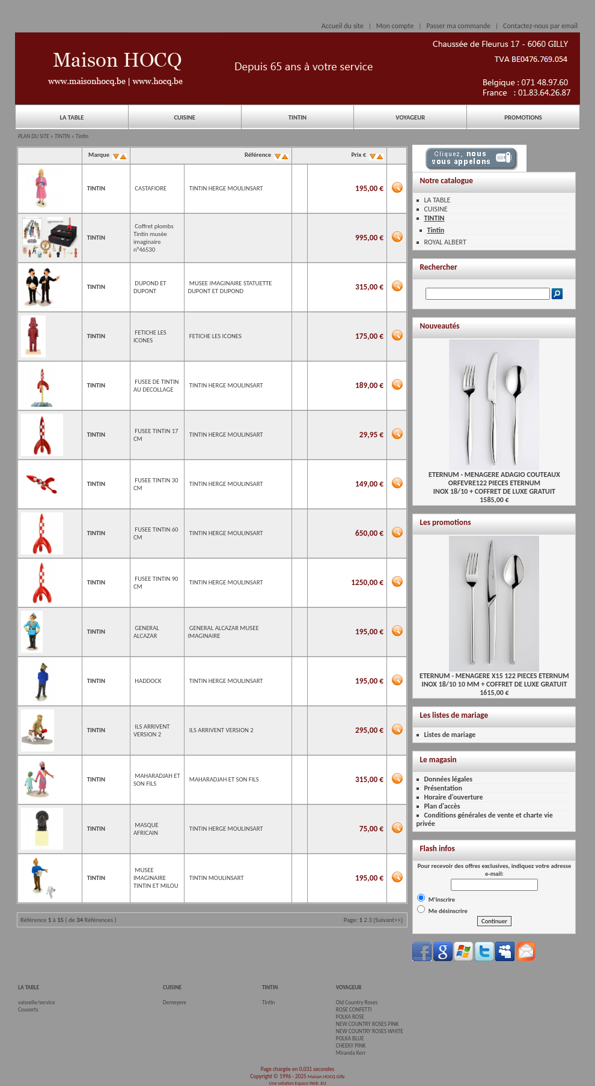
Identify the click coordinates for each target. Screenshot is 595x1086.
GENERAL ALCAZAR (146, 632)
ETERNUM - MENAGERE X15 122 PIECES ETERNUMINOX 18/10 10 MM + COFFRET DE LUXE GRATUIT (494, 676)
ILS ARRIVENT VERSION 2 (151, 730)
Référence (265, 155)
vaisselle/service (36, 1002)
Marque (107, 155)
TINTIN (297, 117)
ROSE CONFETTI (354, 1009)
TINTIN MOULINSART (216, 878)
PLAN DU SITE (33, 136)
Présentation (443, 788)
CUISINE (184, 117)
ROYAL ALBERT (445, 242)
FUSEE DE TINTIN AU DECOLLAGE (156, 385)
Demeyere (174, 1002)
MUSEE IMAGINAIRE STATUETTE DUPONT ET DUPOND (230, 287)
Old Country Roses (356, 1002)
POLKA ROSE (350, 1017)
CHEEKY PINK (350, 1045)
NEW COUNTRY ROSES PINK (367, 1024)
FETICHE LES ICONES (149, 336)
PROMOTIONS (523, 117)
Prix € (366, 155)
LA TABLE (72, 117)
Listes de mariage (449, 734)
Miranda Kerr (351, 1053)
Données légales (448, 779)
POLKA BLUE (350, 1038)
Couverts (28, 1009)
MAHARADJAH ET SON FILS (224, 779)
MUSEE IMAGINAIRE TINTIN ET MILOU (155, 878)
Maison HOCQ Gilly (326, 1076)
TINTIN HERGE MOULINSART (226, 188)
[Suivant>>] (388, 920)
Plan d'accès (442, 806)
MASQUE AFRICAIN (146, 829)
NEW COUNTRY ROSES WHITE (369, 1031)
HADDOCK (148, 681)
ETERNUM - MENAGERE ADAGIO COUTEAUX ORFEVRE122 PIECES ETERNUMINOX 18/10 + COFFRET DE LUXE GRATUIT (494, 480)
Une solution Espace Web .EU (297, 1083)
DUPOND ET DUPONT (149, 287)
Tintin (82, 136)
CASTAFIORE (150, 188)
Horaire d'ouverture (453, 797)
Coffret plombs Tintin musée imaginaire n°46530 (153, 237)
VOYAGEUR (410, 117)
